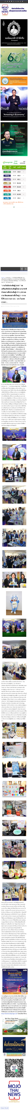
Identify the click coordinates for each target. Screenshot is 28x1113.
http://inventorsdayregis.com (9, 1013)
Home (2, 277)
